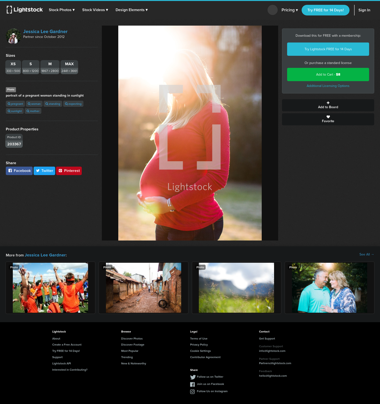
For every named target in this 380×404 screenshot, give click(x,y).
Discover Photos (132, 338)
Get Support (267, 338)
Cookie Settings (200, 350)
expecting (73, 104)
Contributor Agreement (205, 356)
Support (57, 356)
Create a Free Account (67, 344)
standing (52, 104)
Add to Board (328, 105)
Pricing (290, 10)
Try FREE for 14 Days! (325, 10)
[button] (62, 10)
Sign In (364, 10)
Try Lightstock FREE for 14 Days (328, 49)
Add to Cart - (328, 74)
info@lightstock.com (272, 350)
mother (33, 111)
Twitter (44, 170)
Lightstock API (61, 363)
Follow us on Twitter (210, 376)
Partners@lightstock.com (275, 362)
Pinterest (69, 170)
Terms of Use (199, 338)
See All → (366, 254)
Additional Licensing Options (328, 85)
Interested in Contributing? (70, 369)
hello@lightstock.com (273, 375)
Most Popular (129, 350)
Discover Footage (132, 344)
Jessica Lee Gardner (45, 31)
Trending (127, 356)
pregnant (15, 104)
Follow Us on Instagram (212, 390)
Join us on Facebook (210, 383)
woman (34, 104)
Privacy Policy (199, 344)
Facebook (19, 170)
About (56, 338)
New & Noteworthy (133, 363)
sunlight (15, 111)
